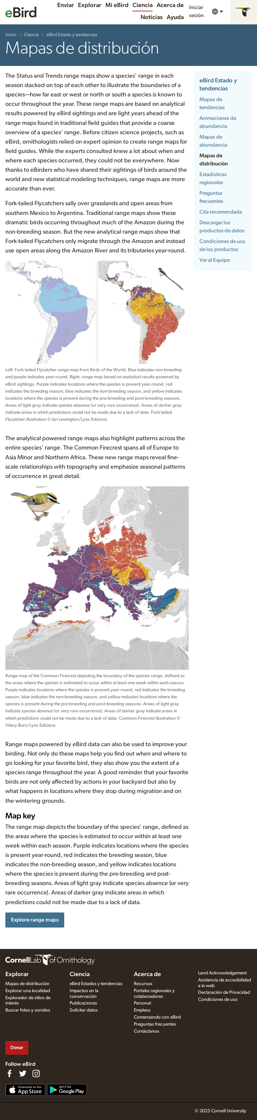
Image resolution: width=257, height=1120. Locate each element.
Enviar (65, 5)
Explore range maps (35, 920)
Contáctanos (146, 1031)
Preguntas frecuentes (155, 1024)
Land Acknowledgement (222, 973)
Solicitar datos (84, 1010)
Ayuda (175, 17)
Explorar (89, 5)
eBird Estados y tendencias (96, 983)
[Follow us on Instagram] (36, 1073)
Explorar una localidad (27, 990)
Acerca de (170, 5)
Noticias (152, 17)
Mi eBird (116, 5)
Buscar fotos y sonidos (27, 1010)
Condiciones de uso (218, 999)
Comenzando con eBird (157, 1017)
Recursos (143, 983)
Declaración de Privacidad (224, 992)
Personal (142, 1003)
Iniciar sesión (196, 11)
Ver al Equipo (214, 260)
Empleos (142, 1010)
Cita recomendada (220, 212)
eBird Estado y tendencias (72, 34)
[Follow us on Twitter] (23, 1073)
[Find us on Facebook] (9, 1073)
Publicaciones (83, 1003)
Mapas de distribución (27, 983)
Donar (16, 1047)
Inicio (10, 34)
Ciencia (143, 5)
